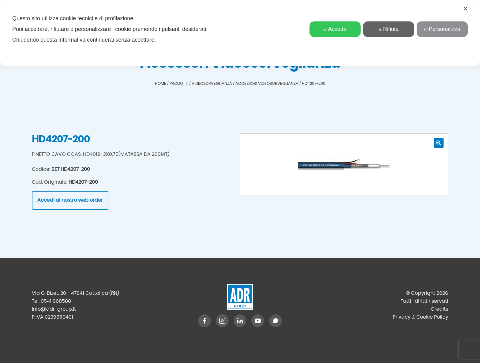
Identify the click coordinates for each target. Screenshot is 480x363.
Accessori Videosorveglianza (266, 84)
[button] (439, 143)
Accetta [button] (335, 29)
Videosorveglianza (212, 84)
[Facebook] (204, 320)
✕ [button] (465, 9)
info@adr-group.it (54, 309)
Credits (439, 309)
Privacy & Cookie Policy (420, 317)
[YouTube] (257, 320)
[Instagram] (222, 320)
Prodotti (179, 84)
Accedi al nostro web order (70, 200)
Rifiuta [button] (388, 29)
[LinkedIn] (240, 320)
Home (160, 84)
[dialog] (240, 33)
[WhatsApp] (275, 320)
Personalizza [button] (442, 29)
